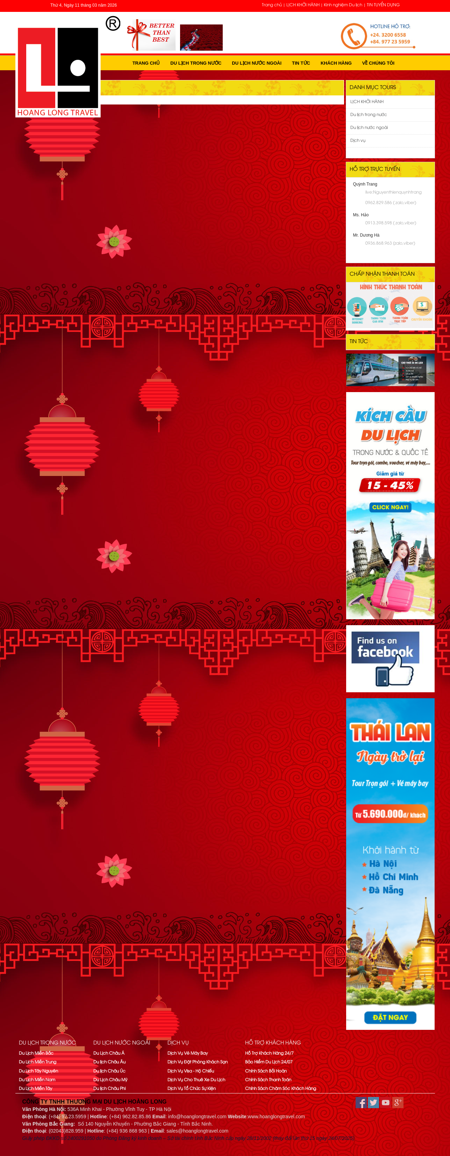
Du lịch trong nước (195, 63)
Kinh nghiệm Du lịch (343, 5)
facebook (361, 1102)
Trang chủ (272, 5)
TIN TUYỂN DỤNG (383, 5)
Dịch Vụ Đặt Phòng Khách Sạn (197, 1062)
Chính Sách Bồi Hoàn (266, 1071)
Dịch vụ (357, 141)
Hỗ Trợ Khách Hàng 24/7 (269, 1053)
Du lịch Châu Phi (109, 1089)
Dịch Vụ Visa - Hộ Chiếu (190, 1071)
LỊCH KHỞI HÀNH (303, 5)
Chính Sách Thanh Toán (268, 1080)
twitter (373, 1102)
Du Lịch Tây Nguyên (38, 1071)
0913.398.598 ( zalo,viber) (390, 223)
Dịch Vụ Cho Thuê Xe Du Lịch (196, 1080)
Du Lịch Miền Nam (37, 1080)
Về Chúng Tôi (378, 63)
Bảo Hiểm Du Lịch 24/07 (269, 1062)
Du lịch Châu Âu (109, 1062)
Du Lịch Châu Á (108, 1053)
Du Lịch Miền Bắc (36, 1053)
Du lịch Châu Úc (109, 1071)
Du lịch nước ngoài (256, 63)
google (397, 1102)
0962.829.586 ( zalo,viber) (390, 203)
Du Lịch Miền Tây (35, 1089)
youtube (385, 1102)
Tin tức (301, 63)
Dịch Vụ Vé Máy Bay (187, 1053)
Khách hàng (336, 63)
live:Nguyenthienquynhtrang (393, 192)
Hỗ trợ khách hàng (273, 1043)
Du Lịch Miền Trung (37, 1062)
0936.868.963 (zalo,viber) (390, 243)
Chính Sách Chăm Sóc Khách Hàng (280, 1089)
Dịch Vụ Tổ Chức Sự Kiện (191, 1089)
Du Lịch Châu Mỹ (110, 1080)
